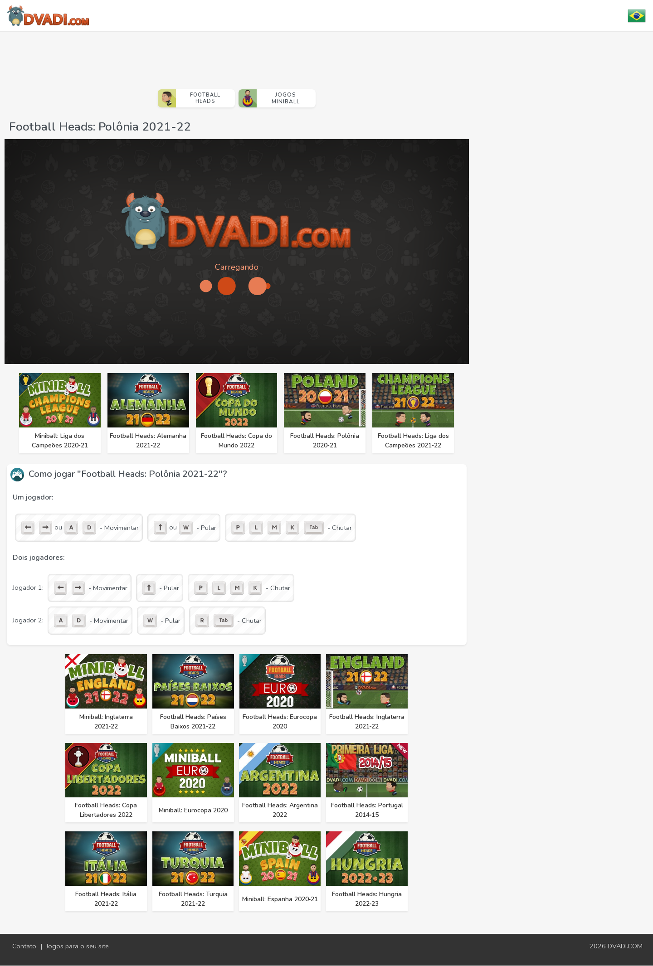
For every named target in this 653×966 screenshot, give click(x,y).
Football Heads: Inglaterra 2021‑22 (367, 722)
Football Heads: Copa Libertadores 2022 (106, 810)
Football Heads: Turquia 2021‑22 (193, 899)
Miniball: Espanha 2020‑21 (280, 899)
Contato (24, 946)
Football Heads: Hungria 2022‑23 (367, 899)
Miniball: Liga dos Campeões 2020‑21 (60, 441)
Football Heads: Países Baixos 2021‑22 (193, 722)
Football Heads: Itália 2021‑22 (106, 899)
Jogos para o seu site (77, 946)
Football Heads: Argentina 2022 (280, 810)
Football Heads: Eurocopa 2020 (280, 722)
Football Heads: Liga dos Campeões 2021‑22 (413, 441)
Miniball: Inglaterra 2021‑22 (106, 722)
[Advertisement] (237, 56)
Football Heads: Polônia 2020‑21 (325, 441)
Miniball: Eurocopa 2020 (193, 810)
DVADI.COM (625, 946)
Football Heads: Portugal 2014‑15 (367, 810)
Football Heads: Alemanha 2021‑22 (148, 441)
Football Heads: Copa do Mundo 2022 (237, 441)
